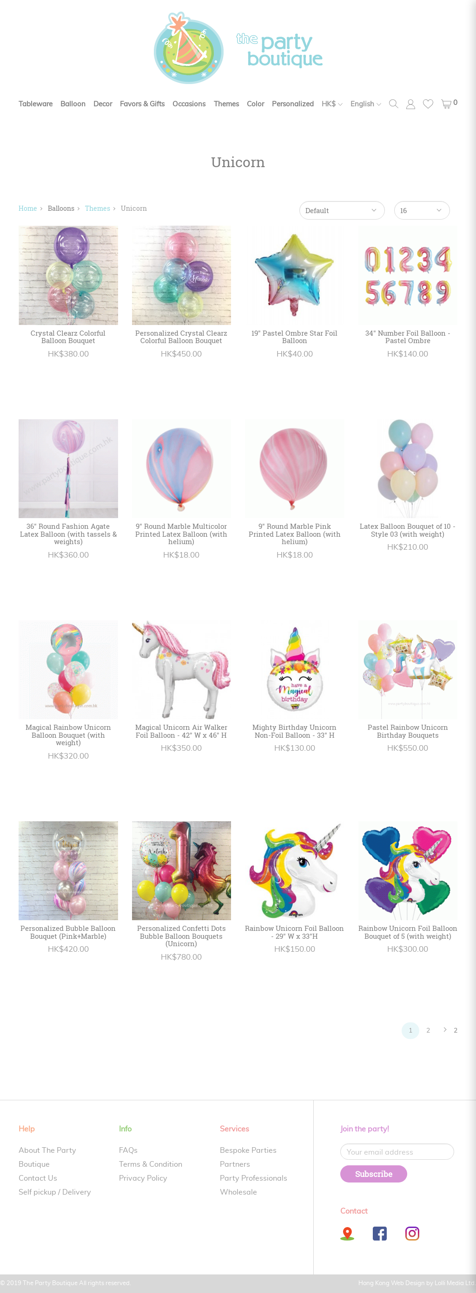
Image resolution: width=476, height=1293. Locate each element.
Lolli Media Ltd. (455, 1283)
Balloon (73, 104)
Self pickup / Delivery (55, 1192)
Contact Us (38, 1178)
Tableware (36, 104)
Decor (102, 104)
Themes (226, 104)
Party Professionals (253, 1178)
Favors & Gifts (142, 104)
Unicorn (134, 208)
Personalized (293, 104)
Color (255, 104)
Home (28, 208)
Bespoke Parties (248, 1150)
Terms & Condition (150, 1164)
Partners (235, 1164)
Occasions (188, 104)
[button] (449, 104)
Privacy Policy (143, 1178)
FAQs (128, 1150)
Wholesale (238, 1192)
